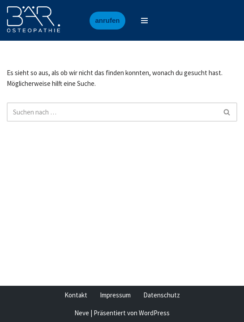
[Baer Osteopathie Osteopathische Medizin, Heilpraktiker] (33, 20)
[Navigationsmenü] (144, 20)
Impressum (115, 295)
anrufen (107, 20)
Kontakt (75, 295)
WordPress (154, 313)
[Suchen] (112, 112)
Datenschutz (161, 295)
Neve (81, 313)
